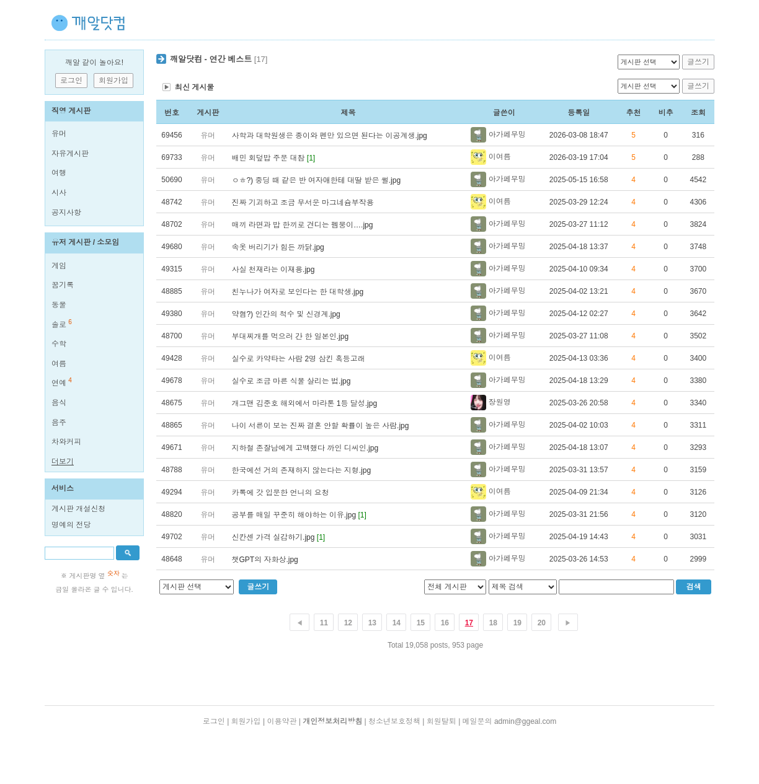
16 (445, 623)
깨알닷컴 (186, 59)
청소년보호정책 (394, 721)
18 (493, 623)
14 (397, 623)
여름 (58, 363)
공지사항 (66, 212)
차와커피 (66, 442)
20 (542, 623)
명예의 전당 (71, 525)
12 (348, 623)
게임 (58, 266)
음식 (58, 403)
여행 (58, 173)
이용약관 (281, 721)
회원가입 (246, 721)
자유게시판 (70, 153)
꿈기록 (62, 285)
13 (372, 623)
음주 (58, 422)
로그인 (214, 721)
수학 (58, 344)
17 (469, 623)
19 (517, 623)
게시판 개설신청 (78, 508)
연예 (58, 383)
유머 (58, 134)
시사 (58, 192)
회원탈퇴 (441, 721)
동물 (58, 305)
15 (421, 623)
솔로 (58, 324)
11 (324, 623)
